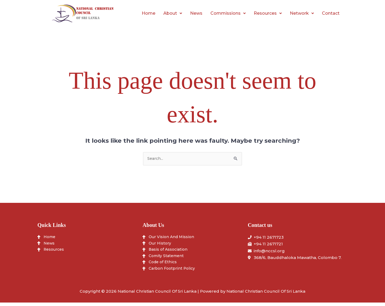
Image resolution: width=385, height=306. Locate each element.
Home (148, 13)
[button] (172, 13)
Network (302, 13)
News (196, 13)
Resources (268, 13)
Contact (331, 13)
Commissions (228, 13)
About (172, 13)
